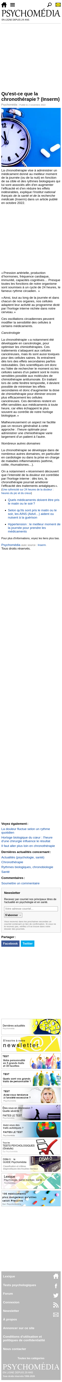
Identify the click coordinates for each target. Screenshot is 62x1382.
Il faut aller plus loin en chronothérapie (28, 846)
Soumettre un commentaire (20, 883)
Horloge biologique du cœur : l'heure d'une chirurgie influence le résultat (27, 839)
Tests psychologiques (19, 1285)
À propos (10, 1319)
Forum (8, 1293)
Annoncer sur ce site (18, 1328)
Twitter (27, 943)
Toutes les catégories (31, 1358)
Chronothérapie (12, 862)
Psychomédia (9, 104)
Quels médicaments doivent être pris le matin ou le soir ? (33, 501)
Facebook (10, 943)
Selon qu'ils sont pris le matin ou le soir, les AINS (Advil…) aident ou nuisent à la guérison (32, 514)
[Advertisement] (31, 56)
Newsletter (11, 1311)
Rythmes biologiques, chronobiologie (27, 867)
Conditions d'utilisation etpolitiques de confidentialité (24, 1338)
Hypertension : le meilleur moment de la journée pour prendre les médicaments (34, 527)
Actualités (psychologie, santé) (22, 857)
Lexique (9, 1276)
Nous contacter (14, 1349)
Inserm (42, 545)
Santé (5, 871)
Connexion (11, 1302)
